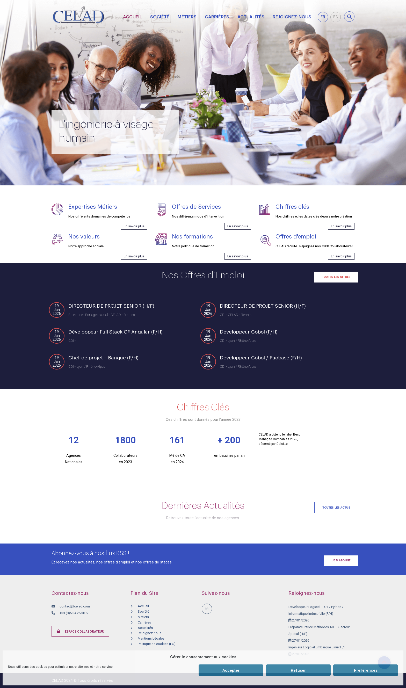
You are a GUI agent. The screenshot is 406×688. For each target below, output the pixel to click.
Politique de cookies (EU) (157, 644)
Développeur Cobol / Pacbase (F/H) (261, 357)
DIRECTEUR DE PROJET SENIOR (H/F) (111, 305)
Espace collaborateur (80, 631)
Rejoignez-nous (292, 17)
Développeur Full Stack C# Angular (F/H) (115, 331)
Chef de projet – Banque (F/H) (103, 357)
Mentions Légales (151, 638)
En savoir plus (134, 226)
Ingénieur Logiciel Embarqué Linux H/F (317, 647)
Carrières (217, 17)
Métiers (187, 17)
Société (159, 17)
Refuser (298, 670)
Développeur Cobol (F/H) (249, 331)
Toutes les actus (336, 507)
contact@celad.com (75, 606)
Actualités (250, 17)
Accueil (132, 17)
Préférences (366, 670)
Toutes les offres (336, 277)
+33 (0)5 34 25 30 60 (74, 613)
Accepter (231, 670)
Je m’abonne (341, 560)
